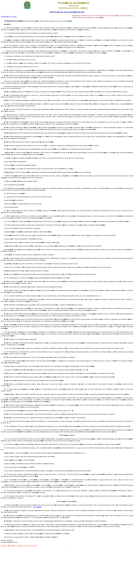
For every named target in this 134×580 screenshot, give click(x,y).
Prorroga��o (37, 507)
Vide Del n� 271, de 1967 (9, 16)
